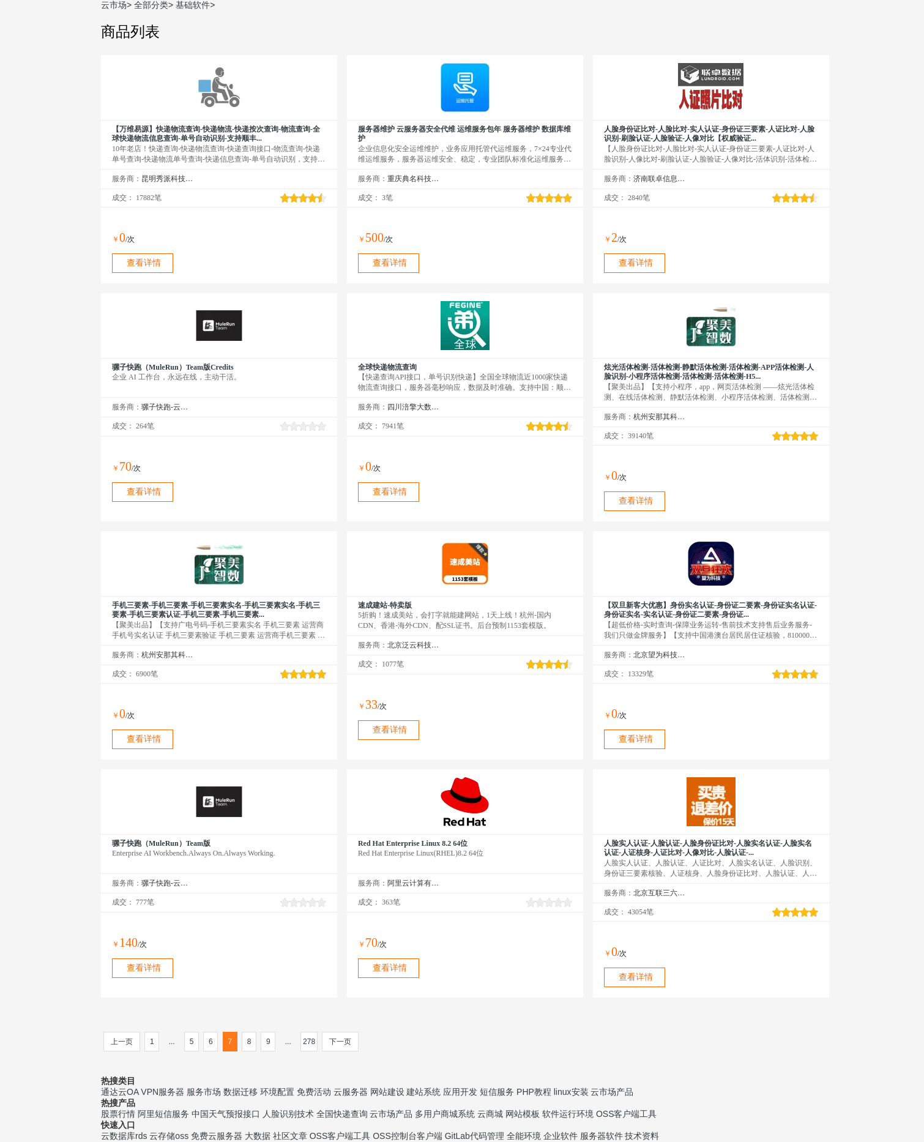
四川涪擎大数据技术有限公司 (413, 407)
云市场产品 (612, 1092)
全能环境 (524, 1136)
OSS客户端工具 (626, 1114)
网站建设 (387, 1092)
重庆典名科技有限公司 (413, 178)
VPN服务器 (162, 1092)
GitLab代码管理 (474, 1136)
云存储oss (168, 1136)
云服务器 (350, 1092)
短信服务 (497, 1092)
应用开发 (460, 1092)
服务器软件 (601, 1136)
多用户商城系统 (445, 1114)
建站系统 (423, 1092)
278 (309, 1041)
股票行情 (118, 1114)
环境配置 (277, 1092)
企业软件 (560, 1136)
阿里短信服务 (163, 1114)
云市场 (114, 5)
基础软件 (193, 5)
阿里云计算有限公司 (413, 883)
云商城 (490, 1114)
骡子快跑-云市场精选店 (167, 407)
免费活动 (314, 1092)
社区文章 (290, 1136)
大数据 (257, 1136)
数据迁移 (240, 1092)
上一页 (122, 1041)
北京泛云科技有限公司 (413, 645)
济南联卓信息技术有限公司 (659, 178)
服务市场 (204, 1092)
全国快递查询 (342, 1114)
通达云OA (119, 1092)
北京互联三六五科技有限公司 (659, 893)
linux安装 (571, 1092)
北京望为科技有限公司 (659, 655)
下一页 (340, 1041)
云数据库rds (124, 1136)
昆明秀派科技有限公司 (167, 178)
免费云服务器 (216, 1136)
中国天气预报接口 (226, 1114)
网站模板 (522, 1114)
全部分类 (151, 5)
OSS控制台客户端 (407, 1136)
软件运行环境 (568, 1114)
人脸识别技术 (288, 1114)
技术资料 (642, 1136)
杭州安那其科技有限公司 (659, 416)
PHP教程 (533, 1092)
